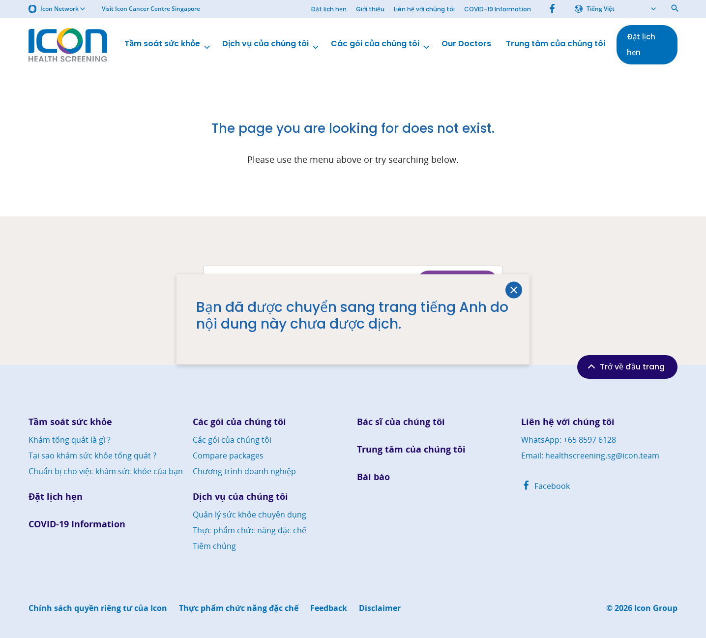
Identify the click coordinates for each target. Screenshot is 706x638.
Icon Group (655, 608)
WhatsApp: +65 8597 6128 (568, 439)
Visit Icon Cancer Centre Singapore (151, 9)
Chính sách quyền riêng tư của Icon (98, 608)
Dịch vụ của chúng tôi (271, 45)
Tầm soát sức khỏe (168, 45)
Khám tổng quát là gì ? (70, 439)
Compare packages (228, 455)
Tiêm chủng (214, 546)
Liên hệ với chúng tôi (424, 9)
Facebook (545, 486)
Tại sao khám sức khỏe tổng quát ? (92, 455)
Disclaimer (380, 608)
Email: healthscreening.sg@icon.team (590, 455)
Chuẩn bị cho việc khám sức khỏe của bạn (106, 471)
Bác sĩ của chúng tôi (401, 422)
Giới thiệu (370, 9)
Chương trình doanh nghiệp (244, 471)
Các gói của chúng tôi (381, 45)
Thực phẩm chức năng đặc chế (249, 530)
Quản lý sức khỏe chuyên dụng (249, 514)
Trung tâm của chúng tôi (555, 44)
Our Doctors (466, 44)
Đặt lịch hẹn (329, 9)
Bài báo (373, 477)
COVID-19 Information (497, 9)
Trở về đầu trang (625, 366)
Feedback (328, 608)
